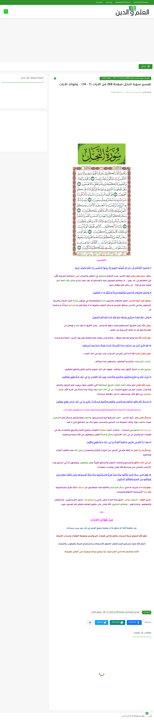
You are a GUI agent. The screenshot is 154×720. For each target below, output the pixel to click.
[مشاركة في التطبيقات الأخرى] (90, 622)
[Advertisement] (77, 40)
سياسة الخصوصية (123, 2)
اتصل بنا (99, 2)
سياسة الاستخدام (141, 2)
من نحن (109, 2)
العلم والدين (126, 716)
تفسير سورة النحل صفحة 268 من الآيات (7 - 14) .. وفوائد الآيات (125, 78)
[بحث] (6, 11)
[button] (134, 622)
